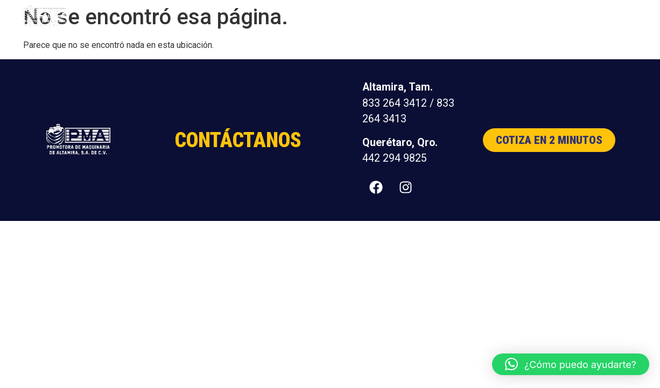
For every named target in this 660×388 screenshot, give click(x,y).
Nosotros (480, 16)
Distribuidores (540, 16)
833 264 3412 (394, 103)
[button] (570, 364)
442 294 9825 (394, 158)
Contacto (601, 16)
